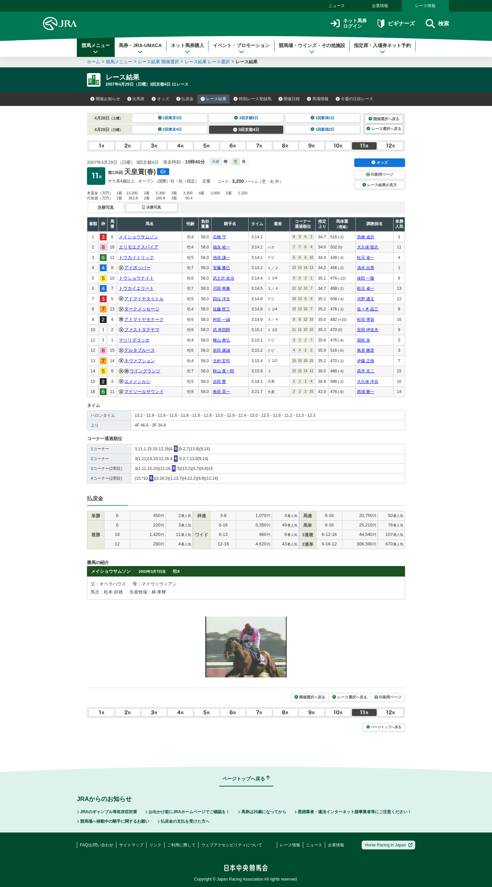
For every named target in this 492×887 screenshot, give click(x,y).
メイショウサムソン (138, 236)
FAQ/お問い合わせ (96, 845)
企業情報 (380, 5)
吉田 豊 (219, 381)
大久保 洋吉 (367, 381)
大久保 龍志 (367, 247)
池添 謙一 (221, 257)
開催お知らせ (105, 98)
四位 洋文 (221, 299)
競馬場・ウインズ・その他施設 (312, 48)
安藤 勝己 (221, 267)
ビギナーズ (396, 23)
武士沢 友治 (223, 278)
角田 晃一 (221, 391)
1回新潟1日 (323, 118)
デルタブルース (139, 350)
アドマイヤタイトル (144, 298)
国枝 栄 (363, 340)
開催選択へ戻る (383, 119)
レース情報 (425, 5)
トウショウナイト (136, 278)
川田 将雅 (221, 288)
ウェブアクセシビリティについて (231, 845)
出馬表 (136, 98)
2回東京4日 (170, 129)
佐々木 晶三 (367, 309)
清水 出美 (365, 267)
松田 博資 (365, 319)
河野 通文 (365, 299)
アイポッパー (137, 267)
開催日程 (289, 98)
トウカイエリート (136, 288)
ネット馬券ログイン (349, 23)
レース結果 (213, 98)
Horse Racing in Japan (388, 845)
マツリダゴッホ (134, 340)
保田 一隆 (365, 278)
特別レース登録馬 (252, 98)
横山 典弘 (221, 340)
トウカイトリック (136, 257)
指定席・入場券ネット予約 (382, 48)
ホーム (93, 61)
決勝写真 (151, 207)
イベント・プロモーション (241, 48)
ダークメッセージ (141, 308)
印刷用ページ (379, 174)
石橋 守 (219, 237)
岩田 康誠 (221, 350)
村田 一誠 (221, 319)
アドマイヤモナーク (144, 319)
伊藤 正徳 (365, 361)
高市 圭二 (365, 371)
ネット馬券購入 (187, 48)
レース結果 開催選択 (158, 61)
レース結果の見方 (379, 185)
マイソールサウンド (144, 391)
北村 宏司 (221, 361)
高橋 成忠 (365, 237)
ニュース (337, 5)
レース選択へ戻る (383, 129)
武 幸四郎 (221, 329)
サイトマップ (131, 845)
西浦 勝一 (365, 391)
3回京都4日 (246, 129)
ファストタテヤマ (141, 329)
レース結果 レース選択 (207, 61)
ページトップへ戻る (383, 727)
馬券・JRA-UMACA (140, 48)
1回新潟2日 (323, 129)
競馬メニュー (96, 48)
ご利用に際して (181, 845)
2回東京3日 (170, 118)
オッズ (160, 98)
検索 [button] (437, 23)
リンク (155, 845)
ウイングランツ (145, 370)
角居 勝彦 (365, 350)
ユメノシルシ (137, 381)
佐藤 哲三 (221, 309)
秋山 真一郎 (223, 371)
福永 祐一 (221, 247)
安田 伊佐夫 (367, 329)
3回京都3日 (246, 118)
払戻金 (185, 98)
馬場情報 (318, 98)
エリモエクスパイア (138, 247)
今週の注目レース (355, 98)
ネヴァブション (139, 360)
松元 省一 (365, 257)
